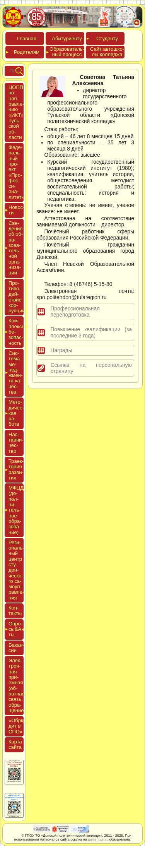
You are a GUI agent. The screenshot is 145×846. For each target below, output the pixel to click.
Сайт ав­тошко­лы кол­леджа (107, 51)
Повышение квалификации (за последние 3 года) (91, 332)
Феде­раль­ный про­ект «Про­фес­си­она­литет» (16, 172)
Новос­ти (16, 210)
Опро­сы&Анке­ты (16, 629)
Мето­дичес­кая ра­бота (16, 413)
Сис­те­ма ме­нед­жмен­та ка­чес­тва (15, 372)
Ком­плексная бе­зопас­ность (16, 332)
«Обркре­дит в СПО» (20, 726)
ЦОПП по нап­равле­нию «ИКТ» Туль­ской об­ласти (16, 112)
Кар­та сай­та (15, 744)
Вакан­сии (16, 647)
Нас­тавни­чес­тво (16, 443)
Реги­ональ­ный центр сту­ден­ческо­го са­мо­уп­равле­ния (16, 570)
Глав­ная (26, 38)
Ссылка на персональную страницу (91, 368)
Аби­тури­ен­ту (67, 38)
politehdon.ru (98, 839)
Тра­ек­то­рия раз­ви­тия (16, 469)
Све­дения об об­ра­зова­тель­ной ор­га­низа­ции (16, 248)
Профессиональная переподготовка (74, 311)
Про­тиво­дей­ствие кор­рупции (17, 296)
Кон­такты (15, 610)
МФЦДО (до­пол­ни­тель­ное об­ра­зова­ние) (16, 510)
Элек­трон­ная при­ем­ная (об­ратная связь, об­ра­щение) (17, 685)
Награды (61, 350)
